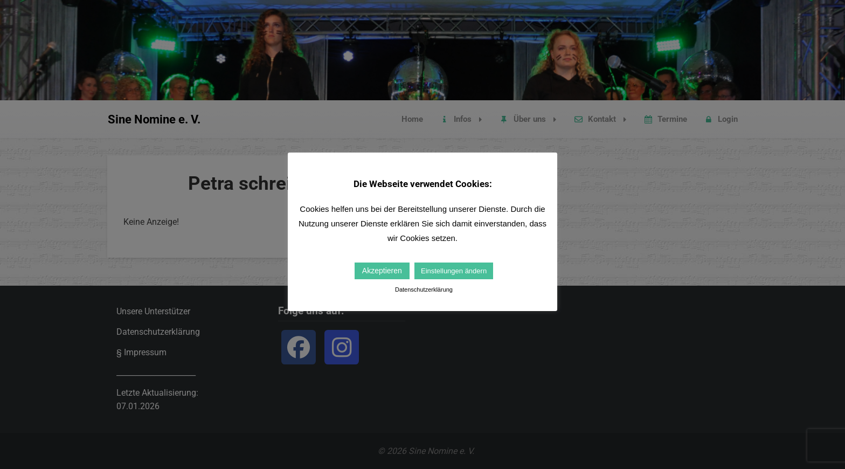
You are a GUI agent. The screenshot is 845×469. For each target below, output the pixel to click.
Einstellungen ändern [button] (454, 271)
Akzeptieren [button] (382, 270)
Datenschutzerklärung (424, 289)
